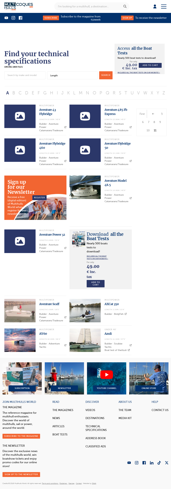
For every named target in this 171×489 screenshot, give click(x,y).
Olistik (94, 483)
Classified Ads (96, 446)
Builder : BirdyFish (116, 314)
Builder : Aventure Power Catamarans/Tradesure (52, 127)
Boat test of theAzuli (117, 350)
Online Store (148, 378)
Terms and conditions (50, 483)
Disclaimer (63, 483)
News (56, 418)
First (142, 113)
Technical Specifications (96, 428)
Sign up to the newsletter (21, 474)
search (105, 75)
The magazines (62, 410)
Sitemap (71, 483)
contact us (160, 410)
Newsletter (64, 378)
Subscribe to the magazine (21, 436)
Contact (79, 483)
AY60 (43, 334)
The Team (125, 410)
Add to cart (150, 65)
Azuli (108, 334)
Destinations (95, 418)
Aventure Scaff (49, 304)
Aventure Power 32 (52, 234)
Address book (96, 438)
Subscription (22, 378)
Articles (58, 426)
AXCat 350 (112, 304)
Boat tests (59, 434)
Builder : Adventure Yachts (52, 345)
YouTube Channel (106, 378)
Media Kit (125, 418)
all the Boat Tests (105, 236)
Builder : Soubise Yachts (118, 345)
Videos (90, 410)
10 (148, 130)
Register (39, 197)
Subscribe (51, 18)
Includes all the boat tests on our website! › (139, 72)
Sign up (127, 18)
